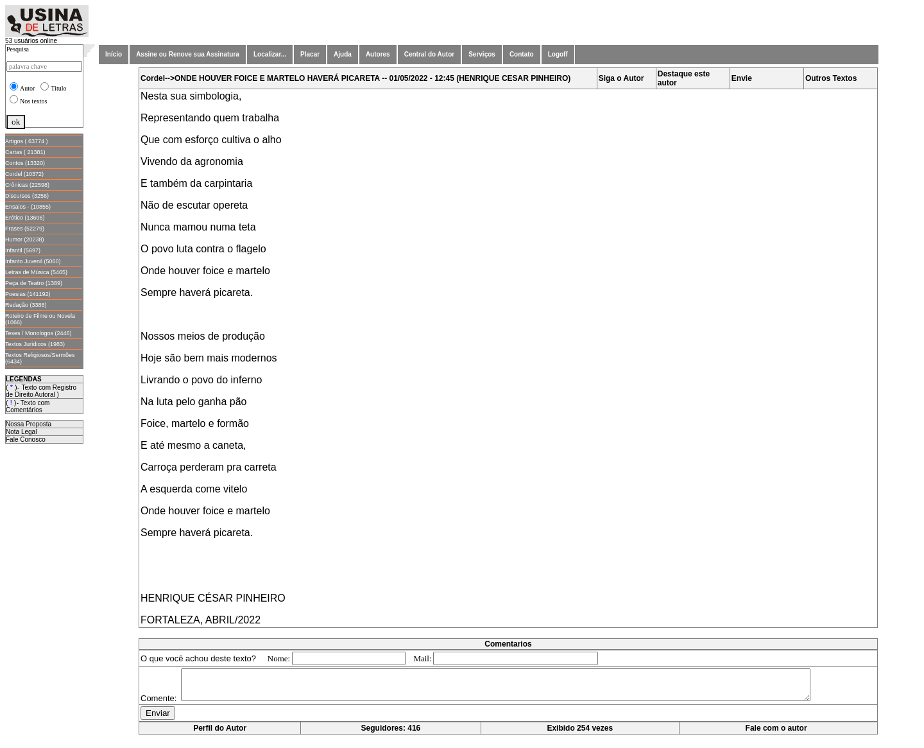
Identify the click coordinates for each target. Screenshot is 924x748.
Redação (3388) (26, 305)
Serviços (481, 54)
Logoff (558, 54)
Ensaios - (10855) (28, 207)
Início (113, 54)
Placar (310, 54)
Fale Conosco (26, 439)
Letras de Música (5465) (36, 272)
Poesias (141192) (28, 294)
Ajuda (343, 54)
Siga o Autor (621, 78)
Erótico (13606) (25, 217)
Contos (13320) (25, 163)
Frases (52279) (24, 228)
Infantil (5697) (22, 250)
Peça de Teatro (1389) (33, 283)
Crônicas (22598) (27, 185)
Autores (378, 54)
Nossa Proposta (28, 424)
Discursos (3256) (27, 196)
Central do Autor (429, 54)
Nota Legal (21, 431)
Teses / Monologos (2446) (38, 333)
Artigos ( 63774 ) (26, 141)
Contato (521, 54)
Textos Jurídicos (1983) (35, 344)
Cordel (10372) (24, 174)
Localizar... (269, 54)
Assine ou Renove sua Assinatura (187, 54)
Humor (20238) (24, 239)
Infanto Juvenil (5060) (33, 261)
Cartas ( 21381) (25, 152)
